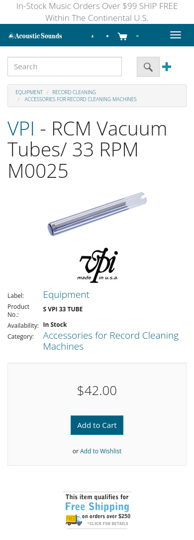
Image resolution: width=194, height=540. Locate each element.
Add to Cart (96, 425)
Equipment (29, 92)
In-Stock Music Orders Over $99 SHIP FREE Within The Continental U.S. (97, 11)
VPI (21, 128)
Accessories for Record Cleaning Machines (80, 99)
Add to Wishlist (100, 451)
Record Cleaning (74, 92)
